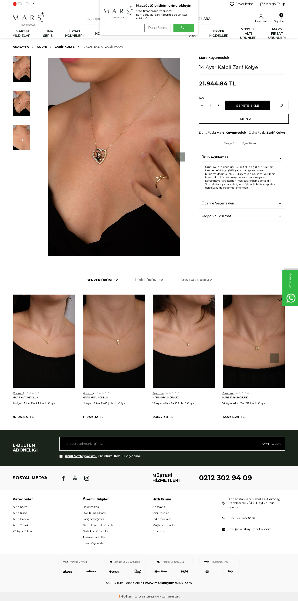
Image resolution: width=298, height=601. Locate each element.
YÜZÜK (150, 33)
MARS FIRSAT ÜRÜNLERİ (277, 33)
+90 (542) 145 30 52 (241, 518)
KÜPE (172, 33)
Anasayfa (21, 46)
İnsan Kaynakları (94, 543)
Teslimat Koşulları (94, 537)
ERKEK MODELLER (218, 33)
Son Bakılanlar (196, 280)
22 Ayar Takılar (23, 531)
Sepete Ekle (247, 105)
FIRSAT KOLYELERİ (74, 33)
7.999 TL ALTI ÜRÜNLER (248, 33)
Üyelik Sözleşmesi (94, 513)
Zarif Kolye (64, 46)
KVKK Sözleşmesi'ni (81, 456)
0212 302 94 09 (225, 478)
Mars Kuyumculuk (214, 58)
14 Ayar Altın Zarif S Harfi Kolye (173, 403)
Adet (202, 97)
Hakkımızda (91, 507)
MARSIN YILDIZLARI (22, 33)
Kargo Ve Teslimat (216, 216)
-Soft (124, 596)
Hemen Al (243, 118)
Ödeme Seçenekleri (218, 203)
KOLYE (100, 33)
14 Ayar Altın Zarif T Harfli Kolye (34, 403)
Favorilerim (241, 4)
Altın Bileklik (21, 519)
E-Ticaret (135, 596)
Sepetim (158, 531)
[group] (114, 157)
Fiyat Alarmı (249, 143)
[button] (174, 157)
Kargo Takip (272, 4)
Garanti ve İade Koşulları (99, 525)
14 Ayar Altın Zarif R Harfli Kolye (243, 403)
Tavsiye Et (229, 143)
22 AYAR (193, 33)
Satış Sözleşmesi (94, 519)
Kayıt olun (271, 443)
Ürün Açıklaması (215, 157)
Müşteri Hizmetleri (164, 525)
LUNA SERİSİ (48, 33)
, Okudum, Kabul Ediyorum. (100, 456)
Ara (204, 19)
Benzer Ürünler (102, 280)
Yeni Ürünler (160, 513)
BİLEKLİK (125, 33)
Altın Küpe (20, 513)
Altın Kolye (20, 507)
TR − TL (24, 4)
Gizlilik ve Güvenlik (95, 531)
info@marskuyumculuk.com (250, 529)
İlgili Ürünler (149, 280)
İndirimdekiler (161, 519)
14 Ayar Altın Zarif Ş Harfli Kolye (104, 403)
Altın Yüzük (21, 525)
